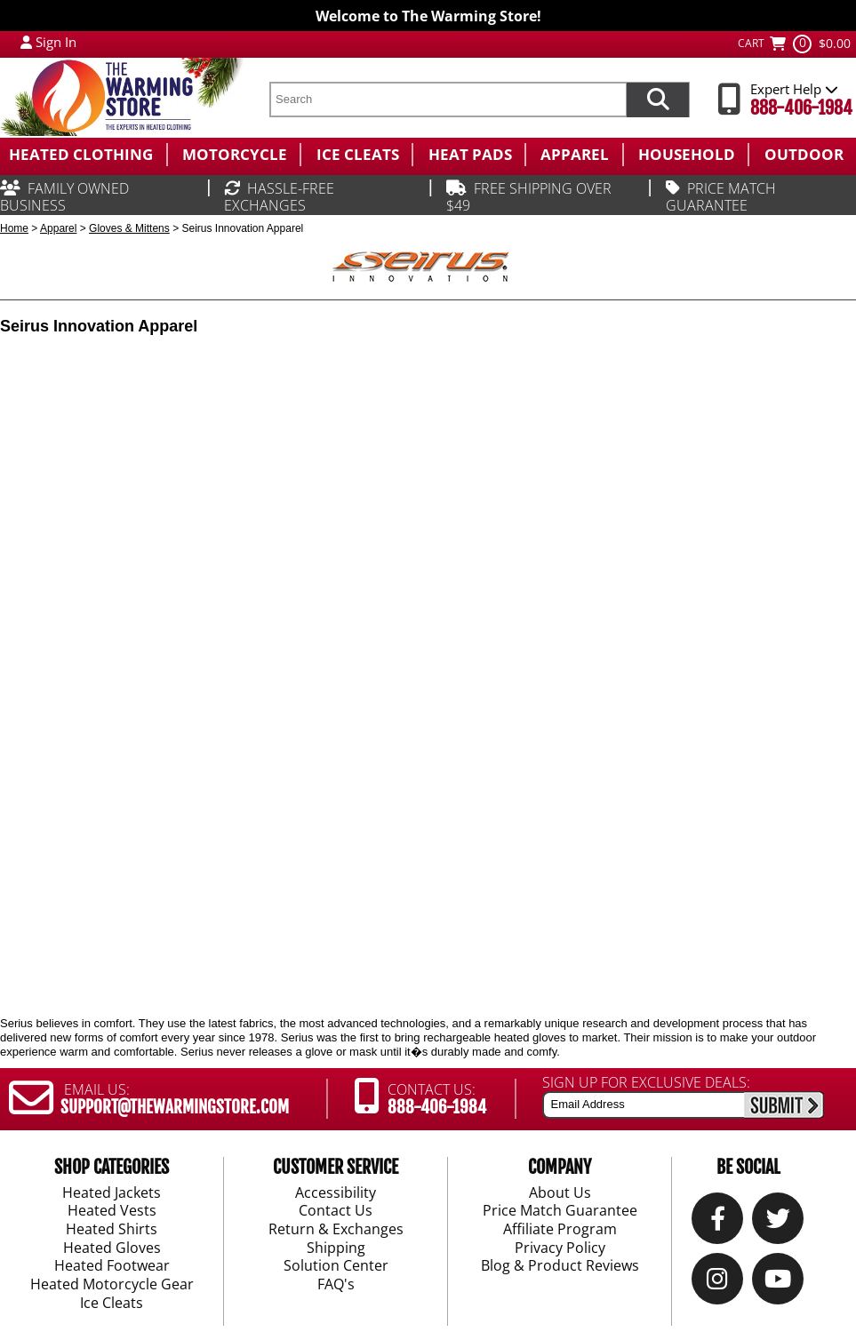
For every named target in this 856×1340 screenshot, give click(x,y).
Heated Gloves (112, 1248)
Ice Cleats (111, 1303)
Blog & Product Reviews (560, 1267)
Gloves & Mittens (129, 228)
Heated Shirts (111, 1230)
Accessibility (335, 1193)
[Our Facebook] (717, 1223)
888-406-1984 (801, 108)
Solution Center (336, 1267)
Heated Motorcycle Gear (112, 1285)
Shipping (336, 1248)
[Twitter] (778, 1223)
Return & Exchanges (336, 1230)
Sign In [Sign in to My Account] (56, 42)
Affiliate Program (560, 1230)
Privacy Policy (560, 1248)
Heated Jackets (111, 1193)
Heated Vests (112, 1212)
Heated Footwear (112, 1267)
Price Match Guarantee (560, 1212)
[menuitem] (83, 154)
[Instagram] (717, 1283)
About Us (560, 1193)
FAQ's (336, 1285)
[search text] (447, 99)
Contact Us (335, 1212)
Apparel (58, 228)
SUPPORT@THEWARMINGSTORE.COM (174, 1107)
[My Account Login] (26, 42)
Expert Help (794, 89)
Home (14, 228)
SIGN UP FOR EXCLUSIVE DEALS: (646, 1082)
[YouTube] (777, 1283)
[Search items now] (658, 99)
